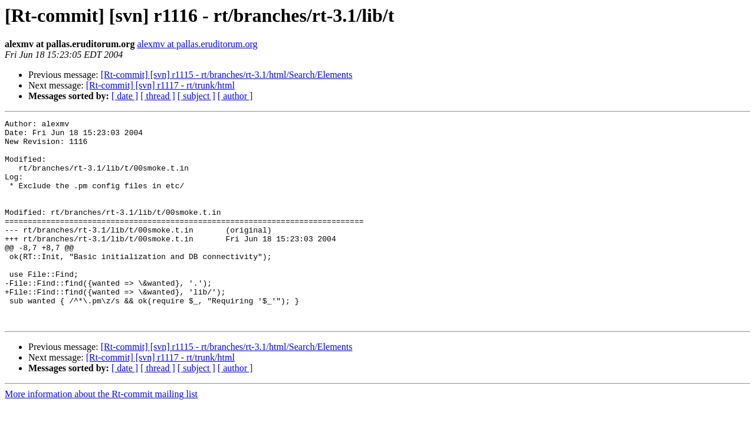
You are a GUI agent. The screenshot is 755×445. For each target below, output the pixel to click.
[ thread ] (157, 96)
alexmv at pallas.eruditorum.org (197, 44)
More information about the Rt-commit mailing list (101, 435)
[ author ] (235, 96)
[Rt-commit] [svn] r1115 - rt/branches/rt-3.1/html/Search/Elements (227, 75)
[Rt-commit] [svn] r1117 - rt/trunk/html (160, 85)
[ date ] (124, 96)
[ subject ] (196, 96)
